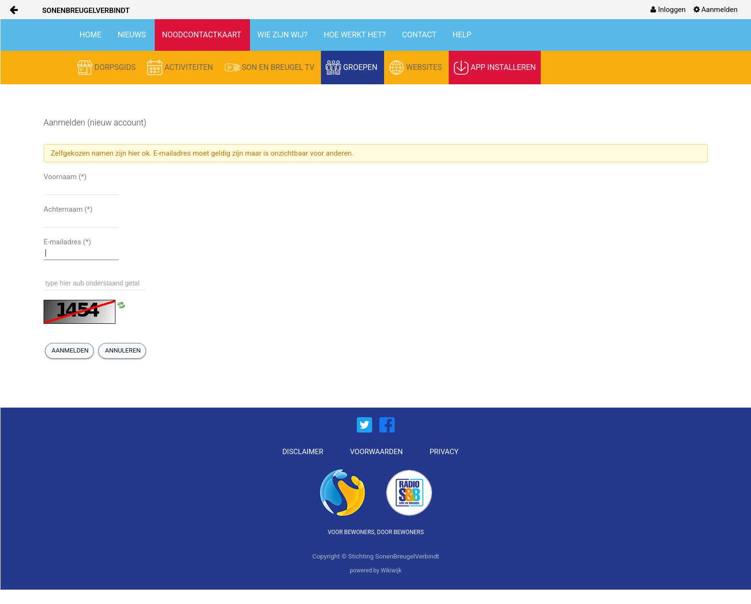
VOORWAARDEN (376, 451)
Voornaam (65, 176)
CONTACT (420, 34)
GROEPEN (352, 67)
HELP (462, 34)
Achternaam (68, 209)
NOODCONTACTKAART (202, 34)
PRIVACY (444, 451)
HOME (91, 34)
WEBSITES (416, 67)
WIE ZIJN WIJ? (283, 34)
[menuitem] (668, 9)
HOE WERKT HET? (356, 34)
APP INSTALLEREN (495, 67)
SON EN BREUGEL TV (271, 67)
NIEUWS (132, 34)
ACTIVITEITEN (181, 67)
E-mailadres (67, 242)
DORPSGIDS (107, 67)
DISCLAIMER (303, 451)
